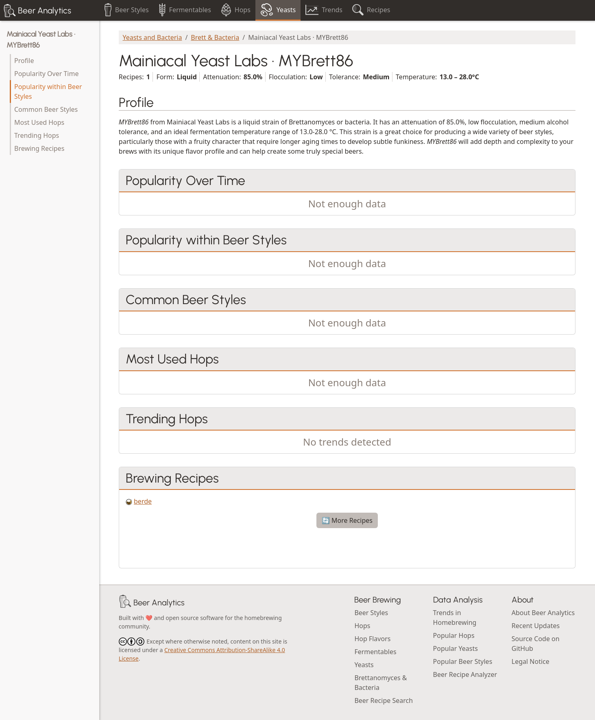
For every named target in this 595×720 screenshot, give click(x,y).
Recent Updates (536, 625)
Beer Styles (371, 612)
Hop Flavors (372, 638)
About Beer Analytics (543, 612)
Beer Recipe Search (383, 700)
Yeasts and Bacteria (152, 37)
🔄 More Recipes (347, 520)
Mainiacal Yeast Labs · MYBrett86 (41, 40)
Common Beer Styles (46, 109)
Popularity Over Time (46, 73)
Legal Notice (530, 661)
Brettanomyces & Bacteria (380, 682)
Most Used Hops (39, 122)
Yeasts (363, 664)
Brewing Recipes (39, 148)
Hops (362, 625)
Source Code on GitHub (536, 643)
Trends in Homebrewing (455, 617)
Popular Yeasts (455, 648)
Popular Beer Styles (463, 661)
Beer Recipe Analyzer (465, 674)
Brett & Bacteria (215, 37)
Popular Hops (454, 635)
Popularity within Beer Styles (48, 91)
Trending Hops (36, 135)
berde (143, 501)
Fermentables (375, 651)
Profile (24, 60)
